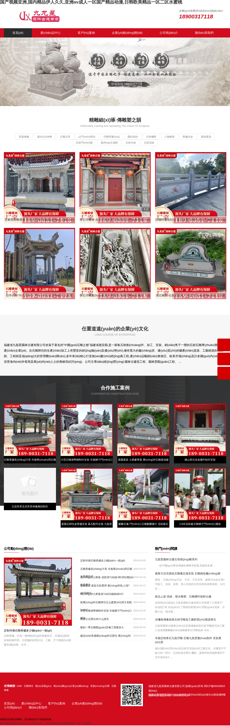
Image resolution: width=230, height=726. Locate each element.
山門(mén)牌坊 (92, 136)
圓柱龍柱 (145, 136)
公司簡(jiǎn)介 (169, 32)
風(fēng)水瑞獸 (118, 143)
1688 (19, 686)
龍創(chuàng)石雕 (100, 686)
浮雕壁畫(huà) (120, 136)
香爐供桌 (211, 136)
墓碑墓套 (64, 143)
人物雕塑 (189, 136)
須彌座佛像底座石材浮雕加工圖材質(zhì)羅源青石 (185, 620)
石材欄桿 (167, 136)
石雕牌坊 (28, 686)
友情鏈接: (10, 686)
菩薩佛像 (19, 136)
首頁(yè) (18, 32)
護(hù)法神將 (42, 136)
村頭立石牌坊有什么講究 (94, 619)
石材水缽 (143, 143)
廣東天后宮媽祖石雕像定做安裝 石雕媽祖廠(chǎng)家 (188, 574)
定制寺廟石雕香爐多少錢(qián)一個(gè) (102, 561)
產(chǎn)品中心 (50, 32)
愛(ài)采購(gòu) (43, 686)
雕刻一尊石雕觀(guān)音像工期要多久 (102, 627)
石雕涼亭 (67, 136)
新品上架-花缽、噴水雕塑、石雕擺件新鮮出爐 (183, 597)
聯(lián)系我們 (204, 32)
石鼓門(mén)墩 (89, 143)
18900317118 (181, 695)
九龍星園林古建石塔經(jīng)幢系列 (176, 559)
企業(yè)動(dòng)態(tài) (127, 32)
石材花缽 (165, 143)
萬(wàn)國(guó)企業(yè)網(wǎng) (71, 686)
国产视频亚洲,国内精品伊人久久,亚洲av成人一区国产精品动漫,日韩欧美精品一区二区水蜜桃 (45, 724)
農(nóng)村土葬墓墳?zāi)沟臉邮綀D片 (102, 594)
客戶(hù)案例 (86, 32)
